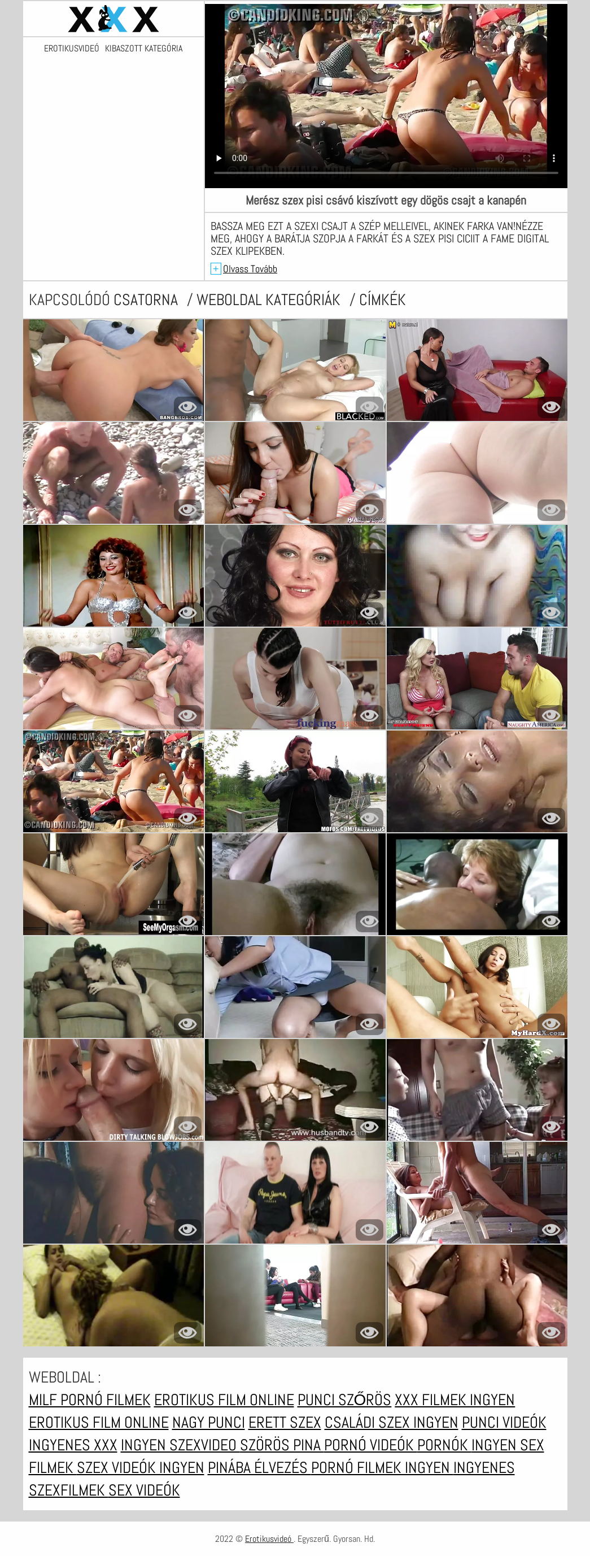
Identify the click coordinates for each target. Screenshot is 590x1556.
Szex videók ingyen (140, 1467)
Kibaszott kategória (143, 48)
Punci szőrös (345, 1400)
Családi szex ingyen (391, 1422)
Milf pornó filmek (90, 1400)
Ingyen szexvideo (180, 1445)
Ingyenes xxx (73, 1445)
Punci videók (504, 1422)
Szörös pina (282, 1445)
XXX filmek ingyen (455, 1400)
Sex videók (144, 1490)
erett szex (284, 1422)
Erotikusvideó (71, 48)
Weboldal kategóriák (270, 300)
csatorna (147, 300)
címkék (382, 300)
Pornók (444, 1445)
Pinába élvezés (259, 1467)
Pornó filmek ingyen (382, 1467)
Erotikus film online (224, 1400)
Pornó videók (370, 1445)
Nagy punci (208, 1422)
